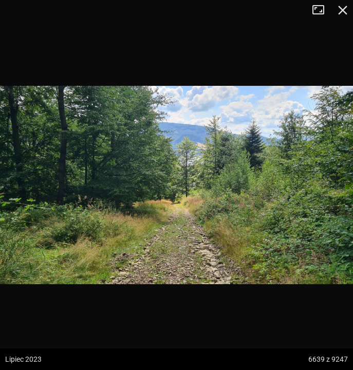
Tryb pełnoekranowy (322, 10)
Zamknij (342, 10)
